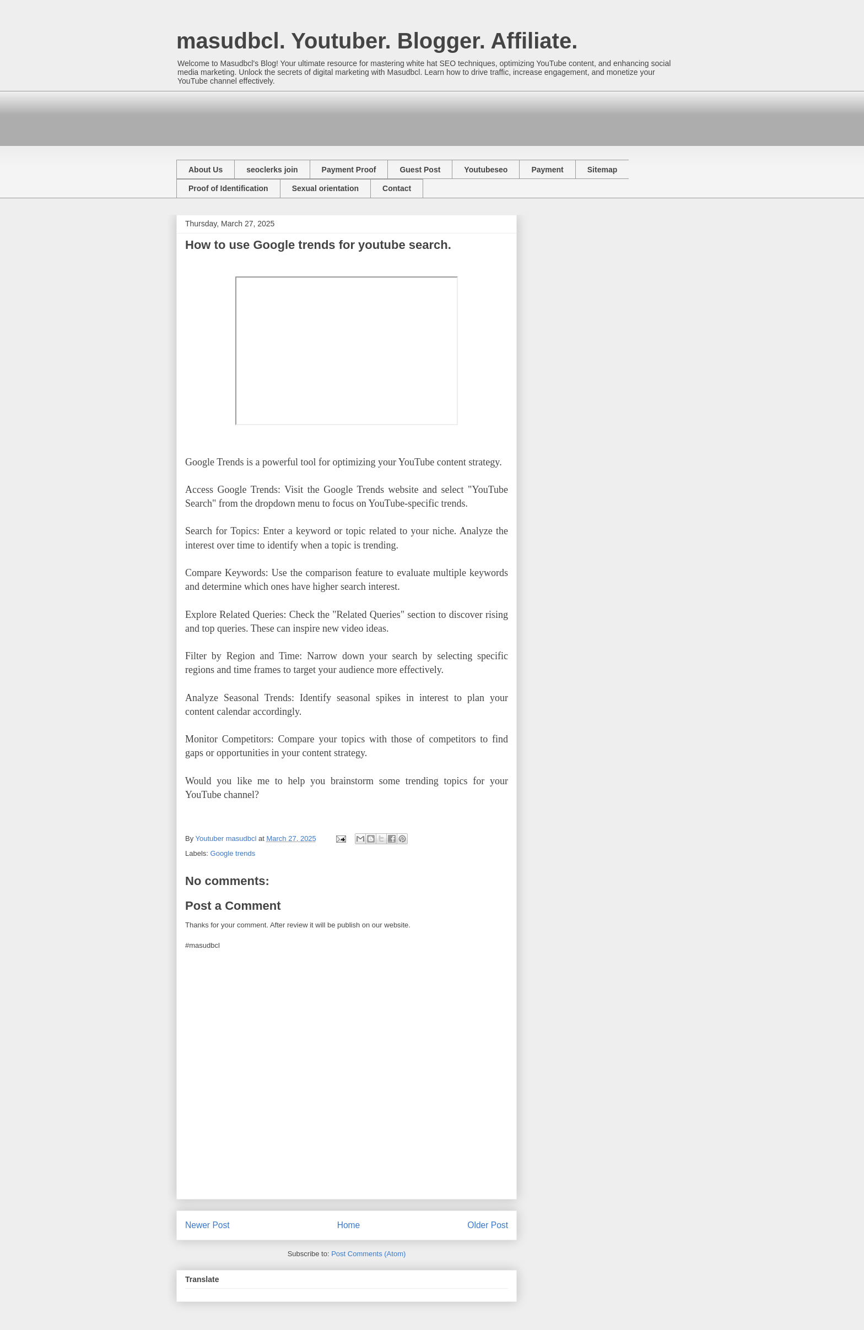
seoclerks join (272, 169)
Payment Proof (349, 169)
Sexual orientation (325, 188)
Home (348, 1225)
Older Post (487, 1225)
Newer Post (207, 1225)
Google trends (233, 853)
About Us (205, 169)
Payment (547, 169)
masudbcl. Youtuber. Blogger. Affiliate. (376, 41)
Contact (396, 188)
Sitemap (602, 169)
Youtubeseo (485, 169)
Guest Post (419, 169)
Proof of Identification (228, 188)
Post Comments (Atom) (368, 1254)
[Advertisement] (376, 115)
